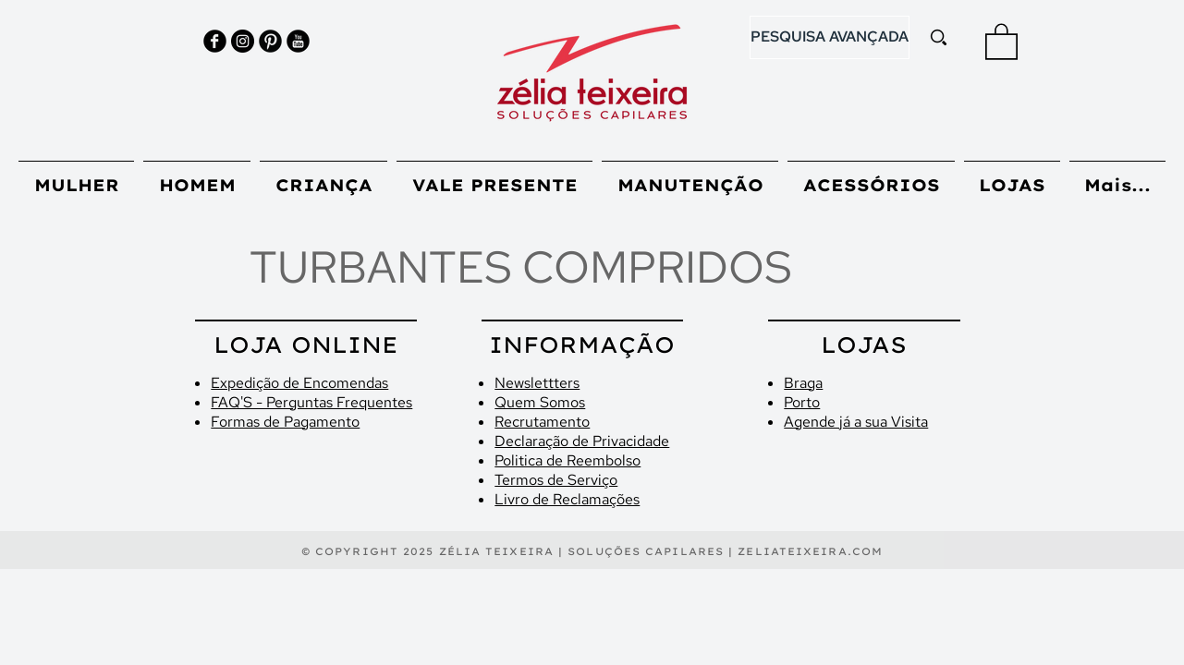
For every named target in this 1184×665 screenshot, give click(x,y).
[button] (1001, 40)
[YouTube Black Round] (298, 41)
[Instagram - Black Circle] (242, 41)
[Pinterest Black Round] (270, 41)
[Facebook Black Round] (214, 41)
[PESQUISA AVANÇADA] (829, 37)
